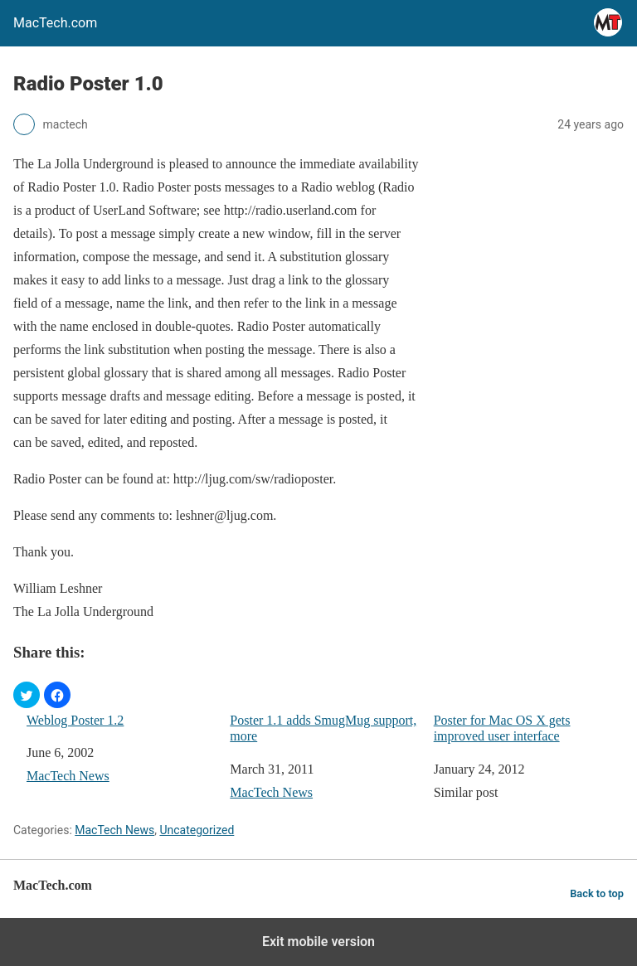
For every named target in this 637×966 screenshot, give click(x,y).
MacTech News (68, 776)
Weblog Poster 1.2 (75, 720)
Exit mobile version (318, 941)
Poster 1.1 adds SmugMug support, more (323, 728)
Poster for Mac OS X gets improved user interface (502, 728)
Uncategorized (196, 830)
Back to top (597, 893)
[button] (26, 695)
